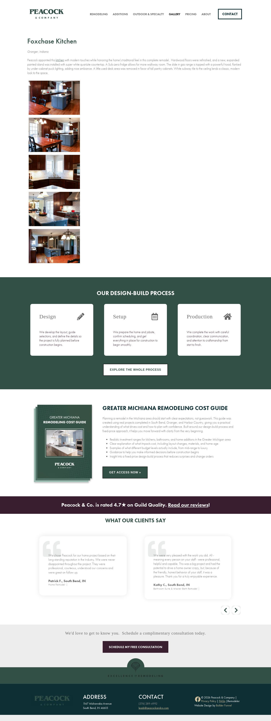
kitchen (60, 60)
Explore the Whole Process (135, 369)
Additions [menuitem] (120, 14)
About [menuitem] (206, 14)
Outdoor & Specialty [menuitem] (148, 14)
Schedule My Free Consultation (135, 647)
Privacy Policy (208, 701)
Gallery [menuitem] (174, 14)
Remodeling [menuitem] (99, 14)
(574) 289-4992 (148, 703)
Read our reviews (188, 505)
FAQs (222, 701)
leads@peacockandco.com (154, 708)
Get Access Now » (125, 472)
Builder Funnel (224, 705)
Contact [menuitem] (230, 14)
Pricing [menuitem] (190, 14)
